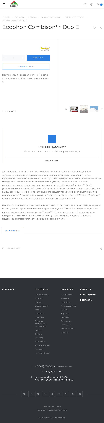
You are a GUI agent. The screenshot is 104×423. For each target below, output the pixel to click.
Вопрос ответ (67, 328)
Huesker (38, 330)
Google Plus (73, 394)
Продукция (42, 289)
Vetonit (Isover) (41, 294)
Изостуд (39, 338)
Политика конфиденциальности (52, 410)
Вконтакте (24, 394)
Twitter (38, 394)
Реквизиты (66, 325)
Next (102, 109)
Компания (67, 289)
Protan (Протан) (42, 345)
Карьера (65, 313)
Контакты (8, 289)
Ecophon (39, 298)
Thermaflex (40, 341)
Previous (66, 109)
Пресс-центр (88, 294)
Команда (65, 298)
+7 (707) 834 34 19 (45, 366)
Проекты (85, 289)
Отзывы (64, 310)
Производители (68, 306)
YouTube (59, 394)
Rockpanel (40, 313)
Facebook (31, 394)
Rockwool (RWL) (42, 353)
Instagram (45, 394)
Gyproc (38, 302)
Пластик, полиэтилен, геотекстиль (40, 323)
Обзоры (65, 332)
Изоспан (39, 349)
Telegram (52, 394)
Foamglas (39, 317)
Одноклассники (66, 394)
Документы (66, 321)
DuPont (38, 334)
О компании (66, 294)
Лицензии (65, 317)
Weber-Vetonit (41, 306)
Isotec (37, 310)
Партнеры (66, 302)
